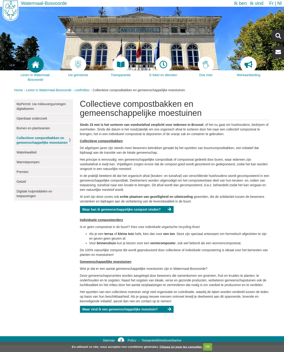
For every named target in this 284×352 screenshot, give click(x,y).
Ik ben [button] (240, 3)
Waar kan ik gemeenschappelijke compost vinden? (121, 209)
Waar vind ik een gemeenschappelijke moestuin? (120, 309)
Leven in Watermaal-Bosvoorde (49, 90)
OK (207, 346)
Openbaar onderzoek (32, 118)
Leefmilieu (82, 90)
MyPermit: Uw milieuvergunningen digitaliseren (41, 106)
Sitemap (109, 340)
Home (18, 90)
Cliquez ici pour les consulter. (181, 346)
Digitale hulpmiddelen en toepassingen (34, 193)
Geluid (21, 181)
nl (279, 3)
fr (271, 3)
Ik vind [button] (257, 3)
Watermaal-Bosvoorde (44, 3)
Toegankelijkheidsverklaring (161, 340)
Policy (132, 340)
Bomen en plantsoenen (33, 128)
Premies (22, 172)
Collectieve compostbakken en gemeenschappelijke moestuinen (42, 140)
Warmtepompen (28, 162)
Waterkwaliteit (27, 152)
